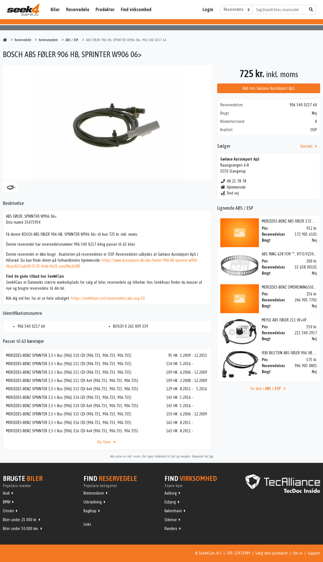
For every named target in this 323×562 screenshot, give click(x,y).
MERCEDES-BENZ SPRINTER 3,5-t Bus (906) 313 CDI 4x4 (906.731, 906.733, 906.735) (72, 389)
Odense (171, 519)
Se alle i (268, 388)
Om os (298, 553)
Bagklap (90, 511)
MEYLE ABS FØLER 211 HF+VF (284, 320)
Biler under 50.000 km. (21, 528)
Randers (171, 528)
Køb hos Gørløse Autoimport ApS (269, 88)
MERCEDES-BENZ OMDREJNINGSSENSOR (292, 287)
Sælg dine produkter (271, 553)
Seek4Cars (23, 10)
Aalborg (171, 493)
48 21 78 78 (233, 181)
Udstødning (93, 502)
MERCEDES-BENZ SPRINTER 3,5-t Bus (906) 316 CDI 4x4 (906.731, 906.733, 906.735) (72, 431)
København (173, 511)
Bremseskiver (94, 493)
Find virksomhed (136, 9)
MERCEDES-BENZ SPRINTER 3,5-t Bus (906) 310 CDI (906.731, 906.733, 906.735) (68, 355)
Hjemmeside (233, 187)
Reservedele (77, 9)
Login (208, 9)
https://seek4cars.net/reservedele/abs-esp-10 (108, 298)
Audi (6, 493)
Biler (55, 9)
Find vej (229, 193)
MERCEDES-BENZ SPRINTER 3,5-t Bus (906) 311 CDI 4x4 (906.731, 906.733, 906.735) (72, 380)
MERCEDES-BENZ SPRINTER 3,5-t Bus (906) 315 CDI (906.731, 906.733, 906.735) (68, 414)
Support (314, 553)
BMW (6, 502)
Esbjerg (170, 502)
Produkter (105, 9)
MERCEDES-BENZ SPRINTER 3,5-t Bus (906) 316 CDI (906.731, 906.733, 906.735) (68, 422)
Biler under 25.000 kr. (20, 519)
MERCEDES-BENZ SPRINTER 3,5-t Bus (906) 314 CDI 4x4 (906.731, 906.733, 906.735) (72, 405)
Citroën (8, 511)
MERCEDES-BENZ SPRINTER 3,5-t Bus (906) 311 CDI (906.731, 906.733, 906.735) (68, 363)
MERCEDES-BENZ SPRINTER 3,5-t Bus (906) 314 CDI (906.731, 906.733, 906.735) (68, 397)
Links (87, 524)
